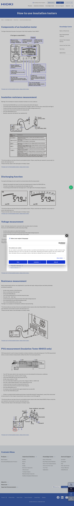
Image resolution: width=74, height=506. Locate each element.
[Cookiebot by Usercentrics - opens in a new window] (59, 243)
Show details (60, 258)
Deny (18, 262)
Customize (37, 262)
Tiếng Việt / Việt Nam (16, 265)
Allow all (56, 262)
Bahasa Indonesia (15, 267)
